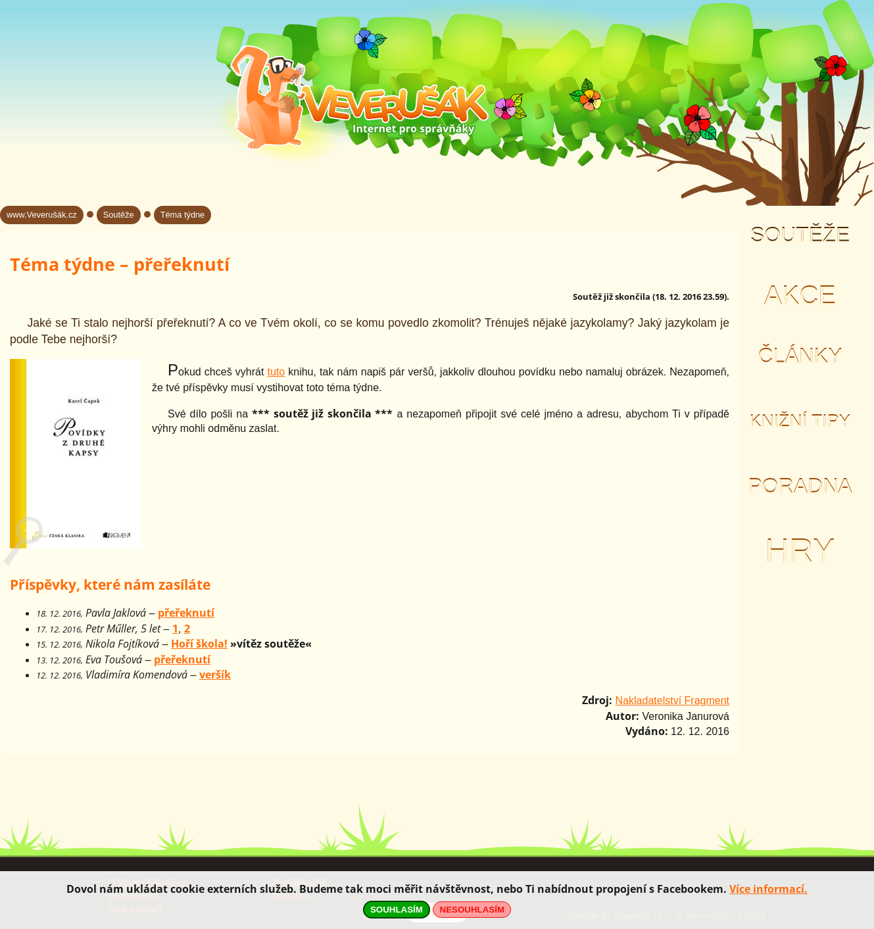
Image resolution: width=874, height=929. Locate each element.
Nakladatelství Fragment (672, 700)
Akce (800, 295)
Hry (800, 551)
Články (800, 356)
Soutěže (800, 235)
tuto (276, 371)
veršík (215, 674)
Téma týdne (182, 215)
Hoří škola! (199, 643)
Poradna (800, 486)
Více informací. (768, 889)
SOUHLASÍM (396, 910)
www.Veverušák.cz (42, 215)
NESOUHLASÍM (472, 910)
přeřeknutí (186, 613)
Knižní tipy (800, 421)
